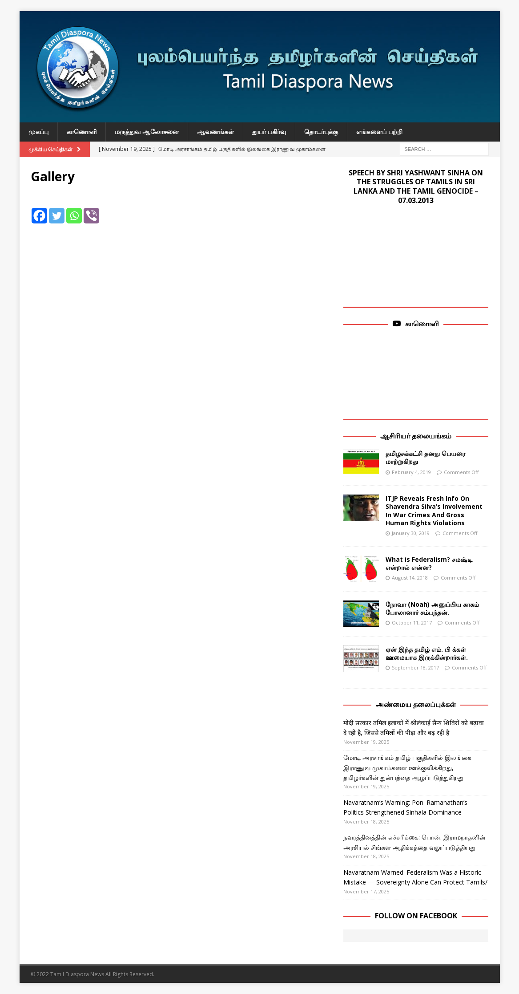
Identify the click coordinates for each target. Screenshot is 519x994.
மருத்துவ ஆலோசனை (147, 131)
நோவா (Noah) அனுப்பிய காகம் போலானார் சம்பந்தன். (432, 608)
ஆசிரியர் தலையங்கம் (415, 436)
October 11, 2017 (412, 622)
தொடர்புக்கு (321, 131)
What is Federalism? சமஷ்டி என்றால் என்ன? (429, 563)
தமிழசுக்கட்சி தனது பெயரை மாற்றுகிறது (425, 457)
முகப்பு (38, 131)
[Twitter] (56, 208)
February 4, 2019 (411, 472)
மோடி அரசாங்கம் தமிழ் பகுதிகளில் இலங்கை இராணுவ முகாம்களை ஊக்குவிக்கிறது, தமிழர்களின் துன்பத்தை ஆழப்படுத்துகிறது (407, 767)
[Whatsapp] (74, 208)
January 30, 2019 (411, 533)
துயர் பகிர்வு (269, 131)
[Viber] (91, 208)
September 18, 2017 (415, 667)
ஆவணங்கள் (215, 131)
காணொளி (82, 131)
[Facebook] (39, 208)
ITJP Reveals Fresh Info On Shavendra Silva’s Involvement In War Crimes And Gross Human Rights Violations (434, 510)
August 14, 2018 (410, 577)
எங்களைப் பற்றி (379, 131)
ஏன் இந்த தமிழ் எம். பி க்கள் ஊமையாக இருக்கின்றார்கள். (427, 653)
